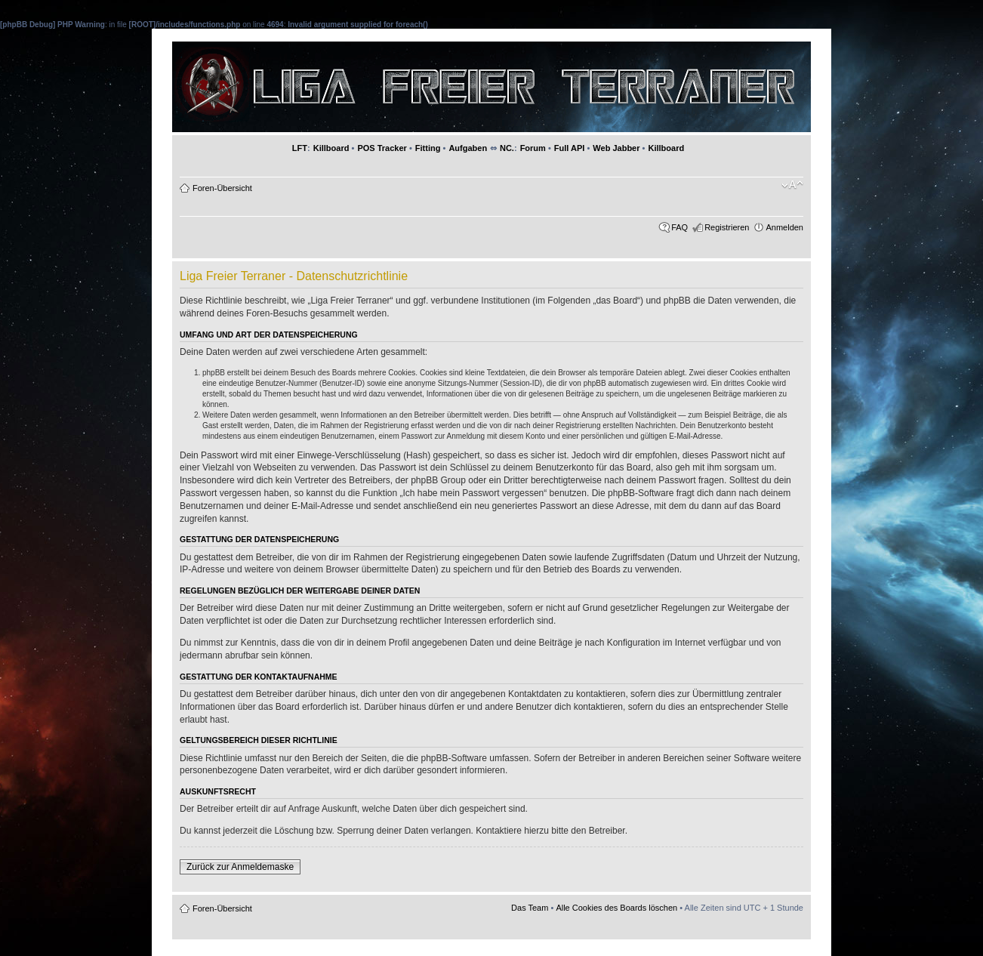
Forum (533, 148)
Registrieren (726, 227)
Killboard (331, 148)
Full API (569, 148)
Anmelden (784, 227)
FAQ (679, 227)
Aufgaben (467, 148)
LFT (299, 148)
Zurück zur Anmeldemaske (240, 867)
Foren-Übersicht (222, 188)
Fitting (428, 148)
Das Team (529, 907)
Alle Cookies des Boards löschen (616, 907)
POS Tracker (381, 148)
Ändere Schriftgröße (792, 185)
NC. (507, 148)
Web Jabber (616, 148)
